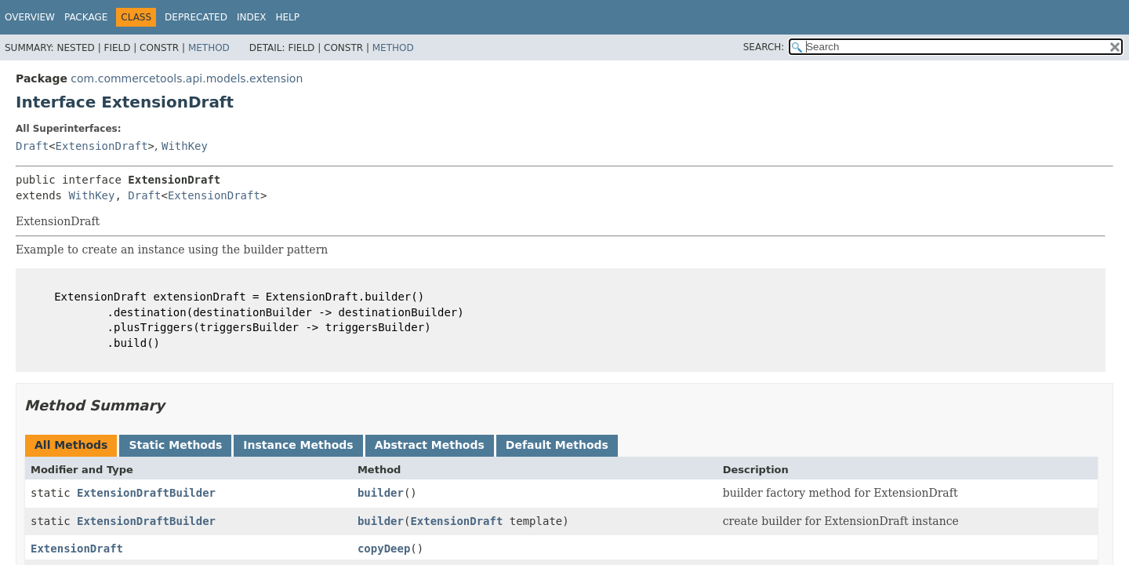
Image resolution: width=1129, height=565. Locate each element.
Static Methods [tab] (175, 445)
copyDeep (384, 548)
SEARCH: (764, 47)
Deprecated (196, 17)
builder (381, 493)
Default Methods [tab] (557, 445)
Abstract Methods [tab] (430, 445)
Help (287, 17)
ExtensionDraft (102, 146)
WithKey (185, 146)
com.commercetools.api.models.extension (187, 78)
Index (252, 17)
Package (85, 17)
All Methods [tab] (70, 445)
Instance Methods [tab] (298, 445)
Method (209, 47)
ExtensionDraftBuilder (146, 493)
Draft (32, 146)
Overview (30, 17)
